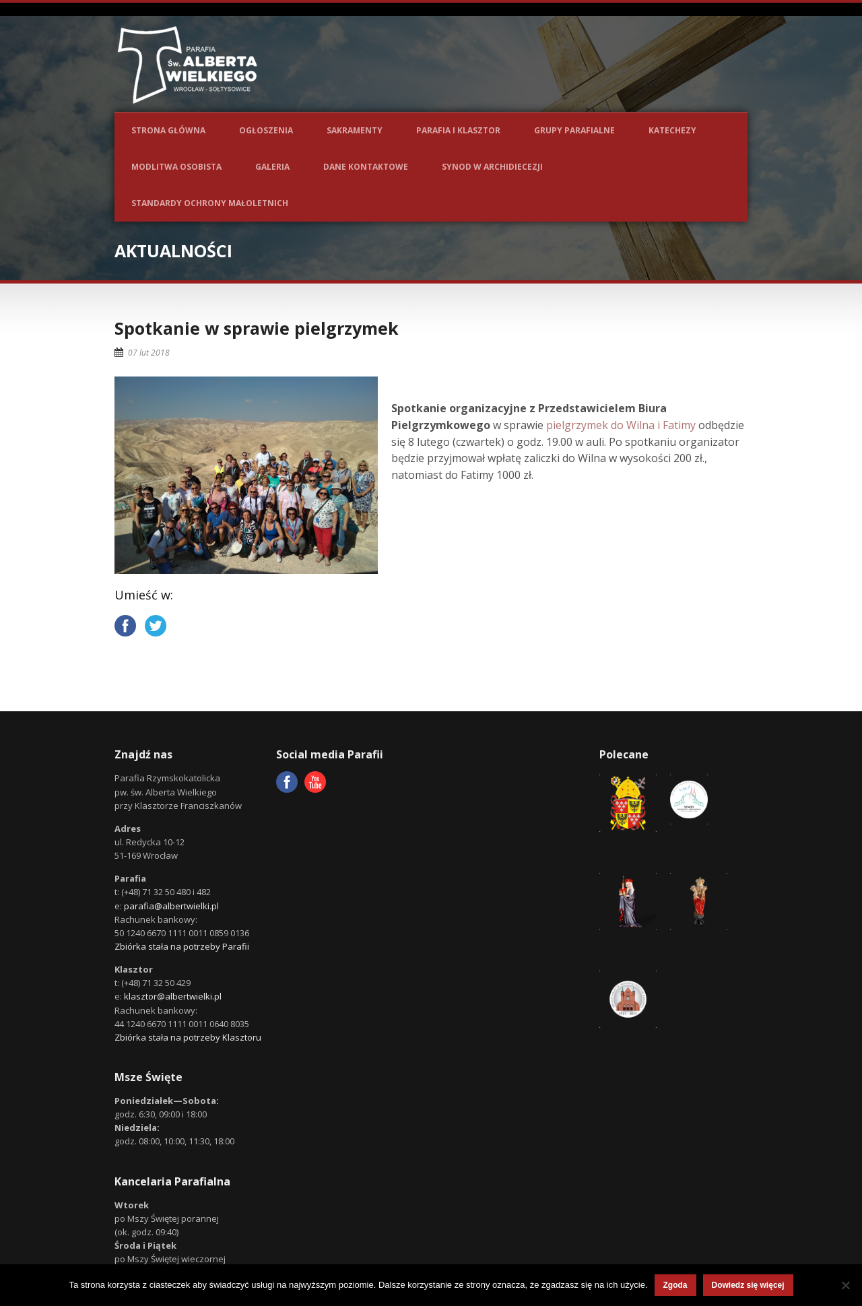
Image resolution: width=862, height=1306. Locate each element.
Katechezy (672, 130)
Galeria (272, 166)
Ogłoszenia (266, 130)
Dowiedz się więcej (748, 1285)
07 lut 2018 (149, 352)
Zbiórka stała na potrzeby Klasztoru (187, 1037)
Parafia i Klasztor (458, 130)
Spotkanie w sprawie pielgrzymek (256, 328)
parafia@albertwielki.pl (171, 906)
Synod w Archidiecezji (492, 166)
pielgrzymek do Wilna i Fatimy (621, 425)
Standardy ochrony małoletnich (209, 203)
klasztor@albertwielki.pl (173, 996)
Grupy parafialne (574, 130)
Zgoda (675, 1285)
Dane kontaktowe (365, 166)
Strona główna (168, 130)
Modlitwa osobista (176, 166)
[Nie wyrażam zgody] (845, 1285)
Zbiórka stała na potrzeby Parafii (181, 946)
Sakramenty (355, 130)
